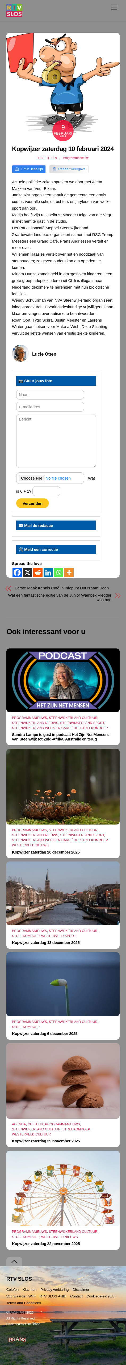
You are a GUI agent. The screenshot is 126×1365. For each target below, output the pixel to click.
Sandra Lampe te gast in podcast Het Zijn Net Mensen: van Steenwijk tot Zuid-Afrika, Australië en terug (60, 736)
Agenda (19, 1124)
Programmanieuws (76, 158)
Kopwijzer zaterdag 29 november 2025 (46, 1141)
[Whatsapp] (58, 572)
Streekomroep (94, 728)
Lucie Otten (47, 158)
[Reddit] (38, 572)
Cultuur (35, 1124)
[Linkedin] (48, 572)
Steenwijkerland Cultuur (73, 718)
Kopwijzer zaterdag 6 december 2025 (44, 1033)
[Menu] (114, 7)
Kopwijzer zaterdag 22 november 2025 (46, 1243)
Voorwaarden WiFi (21, 1296)
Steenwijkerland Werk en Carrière (45, 728)
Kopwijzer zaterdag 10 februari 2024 (63, 148)
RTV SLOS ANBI (53, 1296)
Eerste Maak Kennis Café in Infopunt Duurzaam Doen (62, 588)
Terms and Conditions (23, 1303)
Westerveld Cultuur (31, 1134)
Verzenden (33, 503)
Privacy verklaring (54, 1290)
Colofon (12, 1290)
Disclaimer (81, 1290)
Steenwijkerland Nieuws (35, 723)
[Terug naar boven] (14, 1261)
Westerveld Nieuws (30, 845)
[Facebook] (17, 572)
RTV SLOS (18, 1312)
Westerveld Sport (58, 936)
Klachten (30, 1290)
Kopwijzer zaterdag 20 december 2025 (45, 852)
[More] (69, 572)
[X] (27, 572)
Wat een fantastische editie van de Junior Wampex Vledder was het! (59, 597)
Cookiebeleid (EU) (101, 1296)
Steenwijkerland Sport (82, 723)
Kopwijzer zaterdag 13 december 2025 (45, 942)
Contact (76, 1296)
